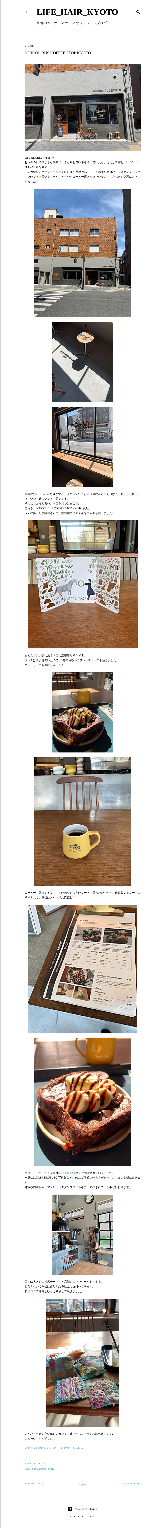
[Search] (138, 11)
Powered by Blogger (82, 1509)
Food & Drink (38, 1468)
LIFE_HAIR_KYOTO (77, 12)
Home (83, 1484)
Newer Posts (34, 1483)
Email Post (40, 1463)
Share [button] (28, 1463)
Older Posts (132, 1483)
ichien (50, 1468)
